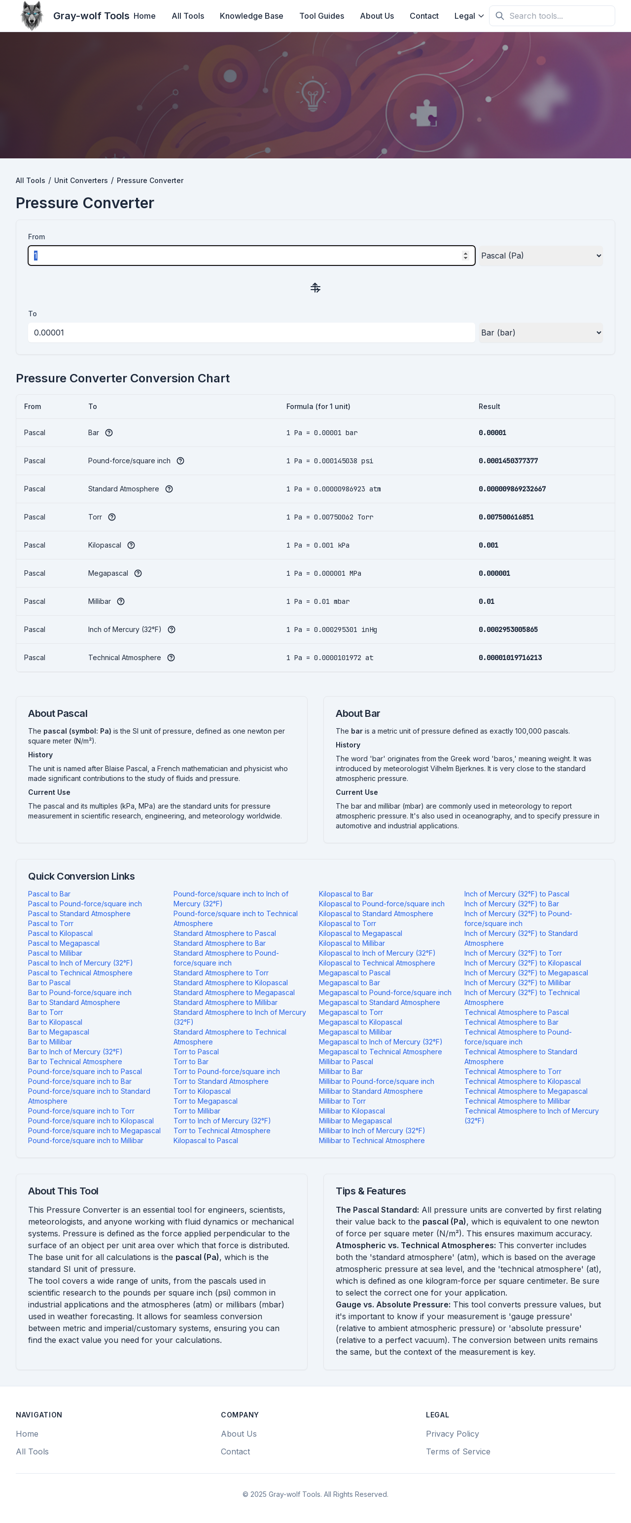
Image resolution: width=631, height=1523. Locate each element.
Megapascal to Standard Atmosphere (379, 1002)
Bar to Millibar (50, 1042)
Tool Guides (321, 16)
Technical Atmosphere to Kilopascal (522, 1081)
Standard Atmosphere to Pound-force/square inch (226, 958)
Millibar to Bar (341, 1071)
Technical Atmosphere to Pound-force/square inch (518, 1037)
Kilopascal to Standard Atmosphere (376, 913)
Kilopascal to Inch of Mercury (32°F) (377, 953)
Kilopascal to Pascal (206, 1140)
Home (145, 16)
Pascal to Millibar (55, 953)
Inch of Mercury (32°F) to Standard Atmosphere (521, 938)
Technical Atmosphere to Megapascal (526, 1091)
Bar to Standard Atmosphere (74, 1002)
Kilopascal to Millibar (352, 943)
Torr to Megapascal (206, 1101)
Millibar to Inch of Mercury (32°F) (372, 1130)
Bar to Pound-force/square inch (80, 992)
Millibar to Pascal (346, 1061)
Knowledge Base (251, 16)
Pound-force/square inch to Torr (81, 1111)
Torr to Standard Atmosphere (221, 1081)
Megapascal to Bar (349, 982)
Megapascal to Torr (351, 1012)
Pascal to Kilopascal (60, 933)
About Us (377, 16)
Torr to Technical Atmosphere (222, 1130)
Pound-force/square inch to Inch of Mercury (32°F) (231, 899)
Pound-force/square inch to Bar (80, 1081)
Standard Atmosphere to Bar (220, 943)
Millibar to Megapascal (355, 1120)
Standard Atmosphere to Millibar (226, 1002)
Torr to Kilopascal (202, 1091)
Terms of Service (458, 1451)
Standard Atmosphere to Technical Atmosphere (230, 1037)
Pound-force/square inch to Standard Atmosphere (89, 1096)
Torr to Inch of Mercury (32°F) (222, 1120)
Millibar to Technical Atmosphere (372, 1140)
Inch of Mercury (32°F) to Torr (513, 953)
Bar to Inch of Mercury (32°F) (75, 1051)
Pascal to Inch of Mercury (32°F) (80, 963)
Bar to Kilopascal (55, 1022)
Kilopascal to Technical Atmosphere (377, 963)
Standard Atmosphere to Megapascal (234, 992)
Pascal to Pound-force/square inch (85, 903)
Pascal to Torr (50, 923)
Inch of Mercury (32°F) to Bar (511, 903)
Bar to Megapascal (58, 1032)
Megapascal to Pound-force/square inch (385, 992)
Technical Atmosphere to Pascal (516, 1012)
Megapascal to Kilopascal (360, 1022)
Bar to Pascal (49, 982)
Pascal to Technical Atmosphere (80, 972)
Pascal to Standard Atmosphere (79, 913)
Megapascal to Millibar (355, 1032)
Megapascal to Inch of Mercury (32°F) (381, 1042)
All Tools (188, 16)
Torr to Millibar (197, 1111)
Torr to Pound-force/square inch (227, 1071)
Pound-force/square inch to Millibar (85, 1140)
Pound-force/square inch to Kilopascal (91, 1120)
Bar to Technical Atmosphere (75, 1061)
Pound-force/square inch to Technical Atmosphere (236, 918)
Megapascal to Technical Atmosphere (380, 1051)
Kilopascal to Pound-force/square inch (382, 903)
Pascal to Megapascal (64, 943)
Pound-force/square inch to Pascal (85, 1071)
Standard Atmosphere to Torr (221, 972)
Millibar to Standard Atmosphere (371, 1091)
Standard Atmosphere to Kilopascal (231, 982)
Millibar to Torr (342, 1101)
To (32, 313)
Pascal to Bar (49, 894)
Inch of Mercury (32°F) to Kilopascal (522, 963)
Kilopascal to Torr (347, 923)
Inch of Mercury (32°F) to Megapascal (526, 972)
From (36, 236)
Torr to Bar (191, 1061)
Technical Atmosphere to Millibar (517, 1101)
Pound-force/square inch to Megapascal (94, 1130)
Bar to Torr (45, 1012)
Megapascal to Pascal (354, 972)
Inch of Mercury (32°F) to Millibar (517, 982)
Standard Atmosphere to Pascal (225, 933)
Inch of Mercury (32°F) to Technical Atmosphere (522, 997)
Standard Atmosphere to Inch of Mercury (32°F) (240, 1017)
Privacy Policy (452, 1434)
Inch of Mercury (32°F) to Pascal (516, 894)
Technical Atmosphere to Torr (512, 1071)
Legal (470, 16)
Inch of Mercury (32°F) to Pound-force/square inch (518, 918)
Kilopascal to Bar (346, 894)
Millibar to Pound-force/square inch (376, 1081)
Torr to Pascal (196, 1051)
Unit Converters (81, 180)
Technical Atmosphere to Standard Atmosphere (520, 1056)
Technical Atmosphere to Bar (511, 1022)
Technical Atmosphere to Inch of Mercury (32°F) (531, 1116)
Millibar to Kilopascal (352, 1111)
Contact (424, 16)
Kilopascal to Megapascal (360, 933)
